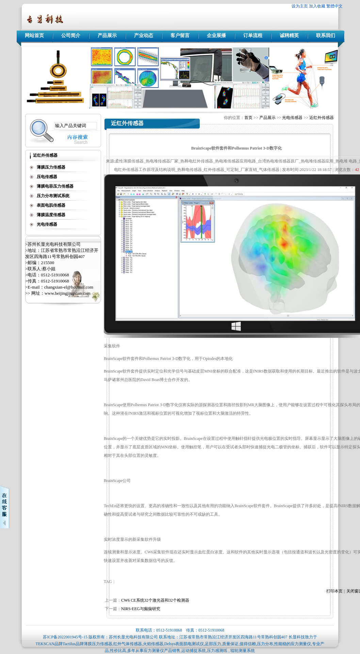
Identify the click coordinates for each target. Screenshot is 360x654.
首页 (248, 117)
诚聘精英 (289, 35)
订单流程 (252, 35)
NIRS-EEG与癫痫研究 (140, 608)
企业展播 (216, 35)
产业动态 (143, 35)
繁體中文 (334, 6)
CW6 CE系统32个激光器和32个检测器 (155, 600)
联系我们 (325, 35)
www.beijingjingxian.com (68, 293)
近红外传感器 (321, 117)
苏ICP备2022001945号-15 (65, 637)
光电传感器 (292, 117)
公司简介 (70, 35)
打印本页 (334, 591)
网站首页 (34, 35)
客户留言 (180, 35)
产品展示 (107, 35)
